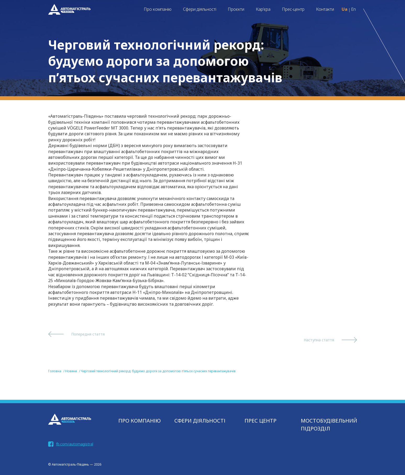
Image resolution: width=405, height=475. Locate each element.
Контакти (325, 9)
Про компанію (157, 9)
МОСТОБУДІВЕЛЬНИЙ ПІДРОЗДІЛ (329, 424)
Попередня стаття (88, 334)
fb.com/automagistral (74, 443)
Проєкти (236, 9)
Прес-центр (293, 9)
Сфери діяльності (199, 9)
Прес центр (260, 420)
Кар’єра (263, 9)
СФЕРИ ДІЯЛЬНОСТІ (199, 420)
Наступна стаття (319, 339)
